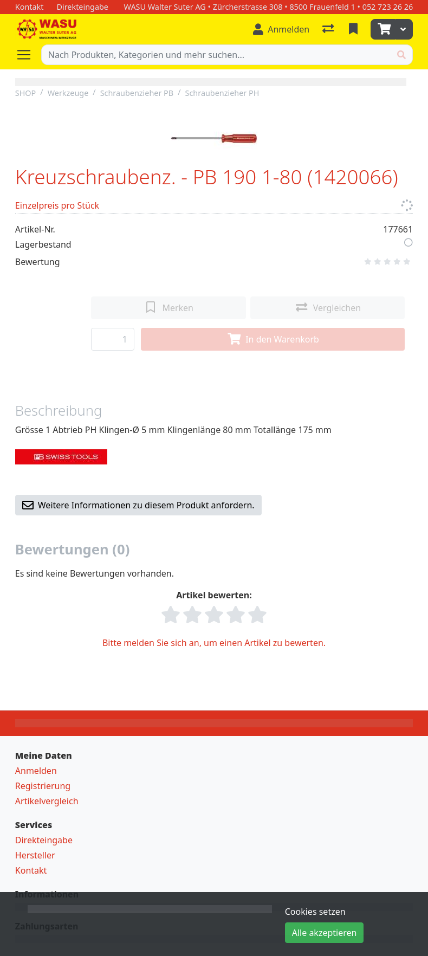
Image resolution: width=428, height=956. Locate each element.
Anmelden (36, 771)
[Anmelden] (281, 29)
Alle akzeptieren (324, 933)
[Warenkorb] (383, 29)
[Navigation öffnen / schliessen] (28, 54)
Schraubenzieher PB (137, 93)
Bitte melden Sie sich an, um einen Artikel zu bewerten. (214, 643)
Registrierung (42, 786)
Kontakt (31, 870)
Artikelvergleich (47, 801)
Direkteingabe (44, 840)
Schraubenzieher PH (222, 93)
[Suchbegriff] (216, 54)
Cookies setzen (315, 912)
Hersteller (35, 855)
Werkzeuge (68, 93)
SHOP (25, 93)
